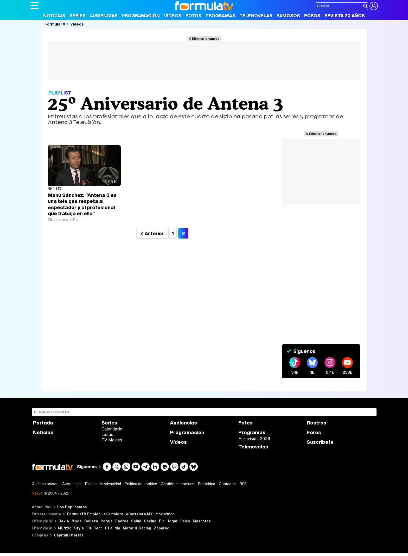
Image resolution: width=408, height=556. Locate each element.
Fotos (193, 15)
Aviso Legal (71, 484)
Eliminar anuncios (205, 38)
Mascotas (202, 521)
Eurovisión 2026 (254, 438)
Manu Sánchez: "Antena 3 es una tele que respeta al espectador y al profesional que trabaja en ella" (82, 204)
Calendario (111, 429)
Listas (107, 434)
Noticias (54, 15)
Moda (77, 521)
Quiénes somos (45, 484)
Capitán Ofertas (69, 535)
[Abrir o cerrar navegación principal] (34, 5)
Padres (121, 521)
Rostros (316, 423)
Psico (185, 521)
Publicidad (206, 484)
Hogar (172, 521)
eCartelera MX (139, 514)
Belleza (91, 521)
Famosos (288, 15)
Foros (312, 15)
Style (79, 528)
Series (77, 15)
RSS (243, 484)
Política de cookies (141, 484)
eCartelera (113, 514)
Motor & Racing (137, 528)
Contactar (227, 484)
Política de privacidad (103, 484)
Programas (220, 15)
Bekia (64, 521)
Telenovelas (255, 15)
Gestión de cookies (177, 484)
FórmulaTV (54, 24)
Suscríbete (320, 442)
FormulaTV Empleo (84, 514)
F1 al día (112, 528)
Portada (43, 423)
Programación (141, 15)
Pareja (107, 521)
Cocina (150, 521)
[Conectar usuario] (373, 6)
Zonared (161, 528)
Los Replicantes (72, 507)
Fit (161, 521)
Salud (136, 521)
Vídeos (172, 15)
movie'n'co (165, 514)
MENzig (65, 528)
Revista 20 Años (344, 15)
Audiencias (104, 15)
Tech (98, 528)
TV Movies (111, 440)
